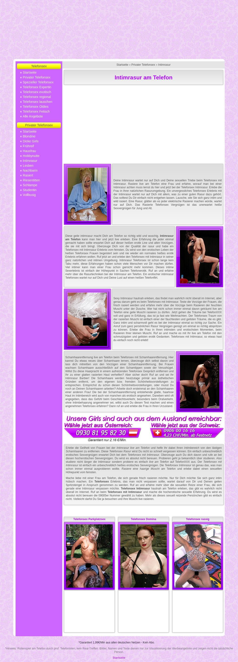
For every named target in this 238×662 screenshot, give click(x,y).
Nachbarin (30, 170)
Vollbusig (29, 195)
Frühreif (28, 146)
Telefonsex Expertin (37, 87)
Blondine (29, 136)
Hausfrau (29, 151)
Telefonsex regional (37, 97)
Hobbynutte (31, 156)
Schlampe (30, 185)
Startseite (29, 72)
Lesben (28, 165)
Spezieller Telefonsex (38, 82)
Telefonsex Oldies (36, 106)
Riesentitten (31, 180)
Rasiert (28, 175)
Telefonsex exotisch (37, 92)
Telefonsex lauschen (37, 102)
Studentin (29, 190)
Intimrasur (30, 161)
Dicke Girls (31, 141)
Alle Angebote (33, 116)
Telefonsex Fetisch (36, 111)
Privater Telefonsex (36, 77)
